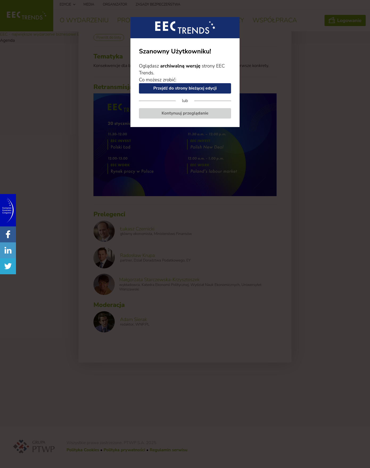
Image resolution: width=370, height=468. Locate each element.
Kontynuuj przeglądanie (185, 113)
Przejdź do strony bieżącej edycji (185, 88)
